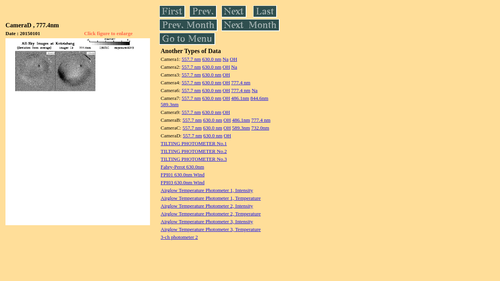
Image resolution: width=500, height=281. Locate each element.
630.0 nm (211, 59)
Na (226, 59)
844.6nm (259, 98)
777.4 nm (240, 82)
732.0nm (260, 128)
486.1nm (240, 98)
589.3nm (170, 104)
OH (233, 59)
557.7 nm (191, 59)
